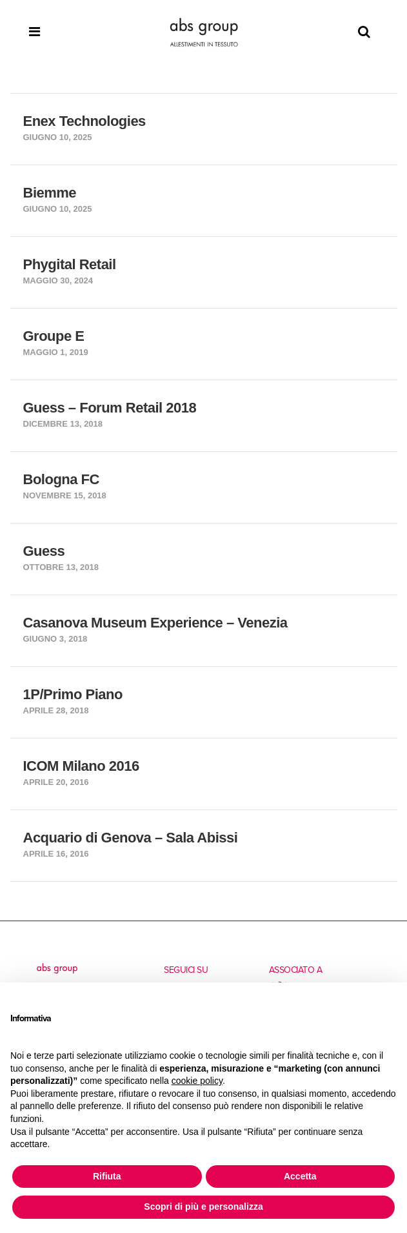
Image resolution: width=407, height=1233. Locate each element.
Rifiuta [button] (107, 1176)
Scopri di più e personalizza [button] (203, 1206)
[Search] (364, 32)
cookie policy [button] (197, 1080)
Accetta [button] (300, 1176)
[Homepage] (204, 32)
